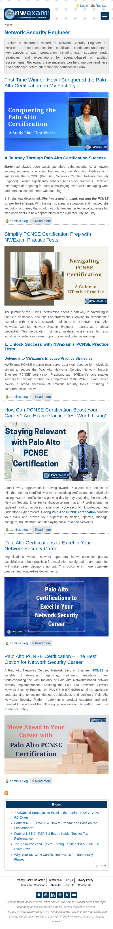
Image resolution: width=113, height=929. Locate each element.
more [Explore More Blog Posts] (103, 865)
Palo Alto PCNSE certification (74, 512)
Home (8, 24)
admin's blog (19, 221)
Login (84, 5)
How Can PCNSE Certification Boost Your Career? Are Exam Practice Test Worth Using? (56, 412)
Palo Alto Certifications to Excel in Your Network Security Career (47, 545)
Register (102, 5)
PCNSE (98, 670)
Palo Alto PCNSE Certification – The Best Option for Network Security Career (50, 659)
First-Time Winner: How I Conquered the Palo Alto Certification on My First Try (55, 82)
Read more (43, 221)
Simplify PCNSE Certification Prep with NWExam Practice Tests (47, 237)
